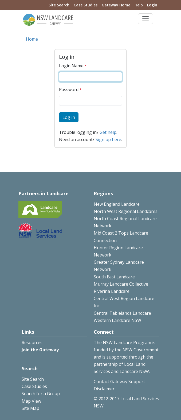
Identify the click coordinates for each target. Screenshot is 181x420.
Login (152, 4)
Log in (68, 117)
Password (70, 89)
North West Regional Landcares (126, 211)
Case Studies (85, 4)
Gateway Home (116, 4)
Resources (32, 342)
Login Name (73, 66)
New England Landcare (117, 204)
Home (32, 39)
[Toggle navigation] (145, 18)
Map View (31, 401)
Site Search (59, 4)
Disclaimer (104, 389)
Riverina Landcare (111, 291)
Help (139, 4)
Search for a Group (41, 393)
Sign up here (108, 139)
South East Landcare (114, 277)
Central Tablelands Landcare (122, 313)
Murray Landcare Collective (121, 284)
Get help (108, 132)
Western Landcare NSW (117, 320)
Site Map (30, 408)
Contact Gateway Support (119, 381)
